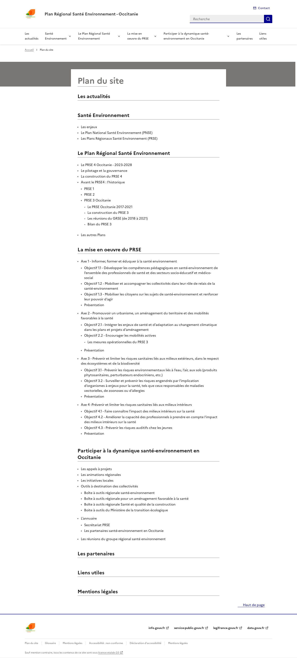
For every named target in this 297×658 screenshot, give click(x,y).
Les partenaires (245, 36)
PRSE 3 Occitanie (97, 200)
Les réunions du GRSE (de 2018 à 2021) (117, 218)
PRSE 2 (89, 194)
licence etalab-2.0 (108, 652)
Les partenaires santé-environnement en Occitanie (124, 530)
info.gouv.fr (156, 628)
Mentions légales (98, 591)
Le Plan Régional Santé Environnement (94, 36)
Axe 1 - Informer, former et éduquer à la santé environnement (129, 261)
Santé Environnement (56, 36)
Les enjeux (89, 126)
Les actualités (31, 36)
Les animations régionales (101, 474)
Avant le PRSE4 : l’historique (103, 182)
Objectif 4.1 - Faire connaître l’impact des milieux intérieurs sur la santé (139, 411)
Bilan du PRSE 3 (99, 224)
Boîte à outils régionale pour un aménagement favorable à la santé (136, 498)
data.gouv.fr (255, 628)
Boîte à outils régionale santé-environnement (119, 492)
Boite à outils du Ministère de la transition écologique (126, 510)
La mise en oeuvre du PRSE (138, 36)
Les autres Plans (93, 234)
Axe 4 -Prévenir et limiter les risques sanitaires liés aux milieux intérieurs (136, 404)
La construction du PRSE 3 (108, 212)
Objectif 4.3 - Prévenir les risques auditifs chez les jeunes (128, 427)
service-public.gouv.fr (189, 628)
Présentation (94, 304)
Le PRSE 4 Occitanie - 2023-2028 (106, 164)
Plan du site (31, 643)
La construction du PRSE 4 (101, 176)
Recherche (268, 19)
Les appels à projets (96, 468)
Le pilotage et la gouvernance (104, 170)
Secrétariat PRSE (97, 524)
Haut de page (253, 604)
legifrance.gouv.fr (225, 628)
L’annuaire (89, 518)
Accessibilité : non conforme (106, 643)
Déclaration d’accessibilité (145, 643)
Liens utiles (263, 36)
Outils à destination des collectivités (109, 486)
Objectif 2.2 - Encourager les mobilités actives (120, 335)
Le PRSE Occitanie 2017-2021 (109, 206)
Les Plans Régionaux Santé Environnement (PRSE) (119, 138)
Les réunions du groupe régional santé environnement (123, 538)
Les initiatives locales (97, 480)
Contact (264, 8)
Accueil (29, 50)
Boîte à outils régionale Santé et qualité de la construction (130, 504)
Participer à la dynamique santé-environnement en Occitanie (186, 36)
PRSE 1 (89, 188)
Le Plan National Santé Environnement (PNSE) (116, 132)
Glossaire (50, 643)
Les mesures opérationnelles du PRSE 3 (117, 342)
